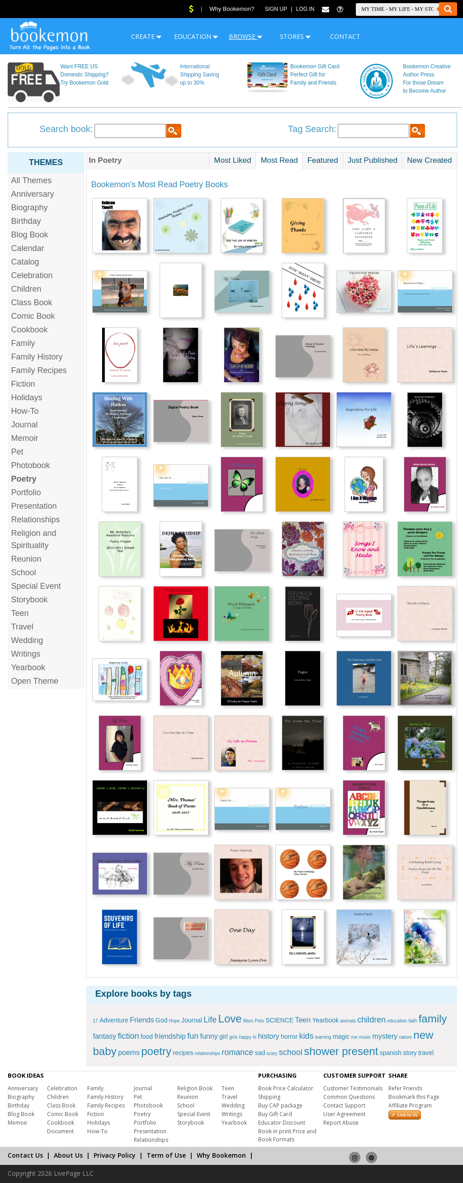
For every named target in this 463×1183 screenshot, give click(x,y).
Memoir (24, 438)
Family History (37, 356)
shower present (341, 1051)
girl (223, 1036)
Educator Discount (281, 1122)
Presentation (34, 506)
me (354, 1037)
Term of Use (166, 1155)
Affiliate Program (410, 1105)
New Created (429, 160)
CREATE (146, 36)
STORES (295, 36)
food (147, 1036)
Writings (26, 653)
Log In (305, 9)
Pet (17, 451)
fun (192, 1036)
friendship (169, 1036)
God (161, 1020)
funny (209, 1036)
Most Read (279, 160)
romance (237, 1052)
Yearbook (28, 667)
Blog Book (29, 234)
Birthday (26, 221)
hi (254, 1037)
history (268, 1036)
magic (341, 1036)
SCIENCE (279, 1020)
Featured (322, 160)
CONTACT (345, 36)
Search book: (66, 129)
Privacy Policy (115, 1155)
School (23, 572)
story (409, 1052)
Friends (142, 1020)
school (290, 1052)
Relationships (35, 519)
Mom (248, 1020)
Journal (24, 424)
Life (210, 1019)
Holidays (27, 397)
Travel (22, 626)
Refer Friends (405, 1088)
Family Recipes (39, 370)
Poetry (142, 1114)
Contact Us (25, 1155)
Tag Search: (312, 129)
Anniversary (32, 194)
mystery (384, 1036)
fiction (128, 1036)
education (397, 1020)
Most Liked (232, 160)
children (371, 1019)
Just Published (373, 160)
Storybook (29, 599)
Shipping (269, 1097)
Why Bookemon (221, 1155)
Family (23, 343)
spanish (391, 1052)
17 (95, 1020)
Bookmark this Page (413, 1097)
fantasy (105, 1036)
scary (272, 1053)
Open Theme (35, 681)
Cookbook (29, 329)
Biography (29, 207)
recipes (183, 1052)
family (433, 1019)
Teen (20, 613)
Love (230, 1019)
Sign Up (276, 9)
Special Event (36, 586)
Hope (174, 1020)
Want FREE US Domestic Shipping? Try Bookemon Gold (84, 74)
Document (60, 1131)
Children (26, 288)
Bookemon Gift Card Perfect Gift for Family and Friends (315, 74)
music (365, 1037)
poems (129, 1052)
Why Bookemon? (231, 8)
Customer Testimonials (353, 1088)
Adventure (113, 1020)
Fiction (23, 383)
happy (245, 1037)
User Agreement (344, 1114)
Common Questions (349, 1097)
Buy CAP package (280, 1105)
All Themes (31, 180)
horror (289, 1036)
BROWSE (245, 36)
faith (412, 1020)
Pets (259, 1020)
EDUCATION (196, 36)
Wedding (27, 640)
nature (405, 1037)
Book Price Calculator (285, 1088)
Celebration (32, 275)
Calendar (27, 248)
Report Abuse (341, 1122)
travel (426, 1052)
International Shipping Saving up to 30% (199, 74)
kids (306, 1036)
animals (348, 1020)
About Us (68, 1155)
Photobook (30, 465)
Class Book (31, 302)
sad (260, 1052)
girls (233, 1037)
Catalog (25, 261)
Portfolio (26, 492)
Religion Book (195, 1088)
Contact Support (344, 1105)
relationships (207, 1053)
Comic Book (33, 316)
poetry (156, 1051)
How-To (25, 411)
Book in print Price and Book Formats (287, 1135)
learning (323, 1037)
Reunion (26, 558)
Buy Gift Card (275, 1114)
